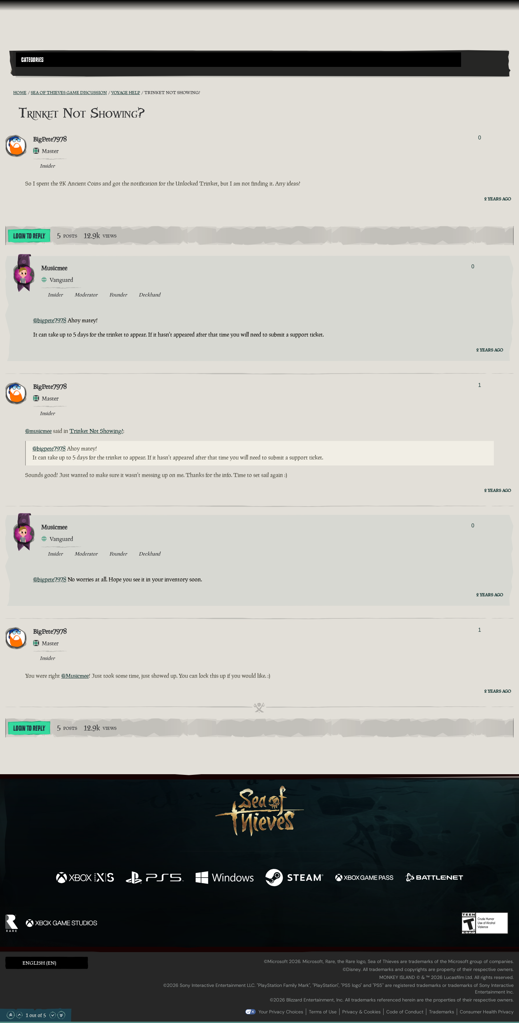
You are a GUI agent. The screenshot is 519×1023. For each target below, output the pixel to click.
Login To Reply (29, 236)
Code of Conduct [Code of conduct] (404, 1012)
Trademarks (441, 1012)
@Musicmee (75, 675)
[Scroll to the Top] (11, 1015)
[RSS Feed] (9, 92)
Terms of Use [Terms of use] (323, 1012)
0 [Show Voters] (479, 137)
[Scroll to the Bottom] (61, 1015)
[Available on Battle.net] (434, 878)
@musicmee (38, 431)
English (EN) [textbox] (39, 963)
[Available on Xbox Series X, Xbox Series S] (85, 878)
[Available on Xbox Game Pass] (364, 878)
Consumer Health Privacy (487, 1012)
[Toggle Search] (35, 71)
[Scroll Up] (19, 1015)
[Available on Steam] (294, 878)
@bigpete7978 (49, 320)
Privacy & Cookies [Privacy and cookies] (361, 1012)
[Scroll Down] (52, 1015)
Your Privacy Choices (281, 1012)
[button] (238, 59)
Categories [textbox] (32, 60)
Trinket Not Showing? (96, 431)
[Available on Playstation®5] (154, 878)
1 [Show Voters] (479, 385)
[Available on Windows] (224, 878)
